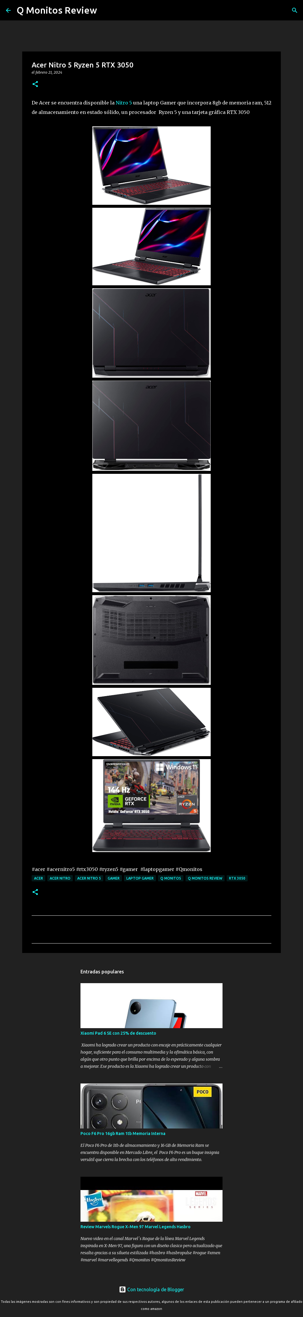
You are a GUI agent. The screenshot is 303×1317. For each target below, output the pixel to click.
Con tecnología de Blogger (151, 1289)
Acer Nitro (60, 878)
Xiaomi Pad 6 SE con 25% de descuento (118, 1033)
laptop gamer (140, 878)
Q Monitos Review (57, 10)
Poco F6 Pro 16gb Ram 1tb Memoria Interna (122, 1133)
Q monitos (170, 878)
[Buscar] (105, 10)
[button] (35, 84)
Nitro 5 (124, 103)
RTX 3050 (237, 878)
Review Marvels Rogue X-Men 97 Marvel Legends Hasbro (135, 1226)
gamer (114, 878)
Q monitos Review (205, 878)
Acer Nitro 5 (89, 878)
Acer (38, 878)
